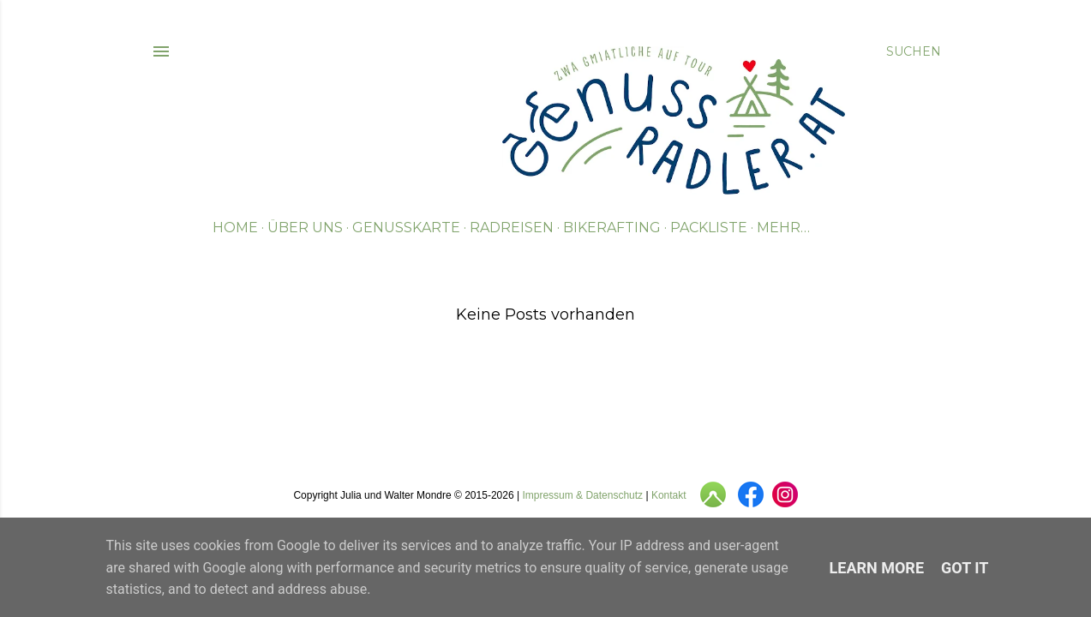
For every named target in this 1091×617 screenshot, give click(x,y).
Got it (964, 568)
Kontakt (668, 495)
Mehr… (783, 227)
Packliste (708, 227)
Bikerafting (612, 227)
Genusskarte (406, 227)
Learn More (877, 568)
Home (235, 227)
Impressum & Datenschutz (582, 495)
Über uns (305, 227)
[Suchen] (913, 51)
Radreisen (512, 227)
